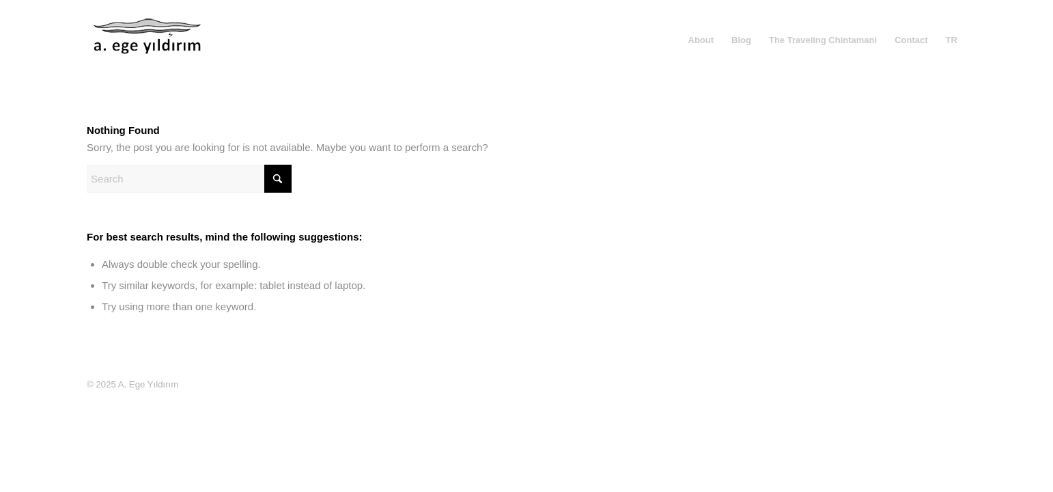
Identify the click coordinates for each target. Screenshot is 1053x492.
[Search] (189, 179)
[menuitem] (701, 40)
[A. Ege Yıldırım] (148, 50)
